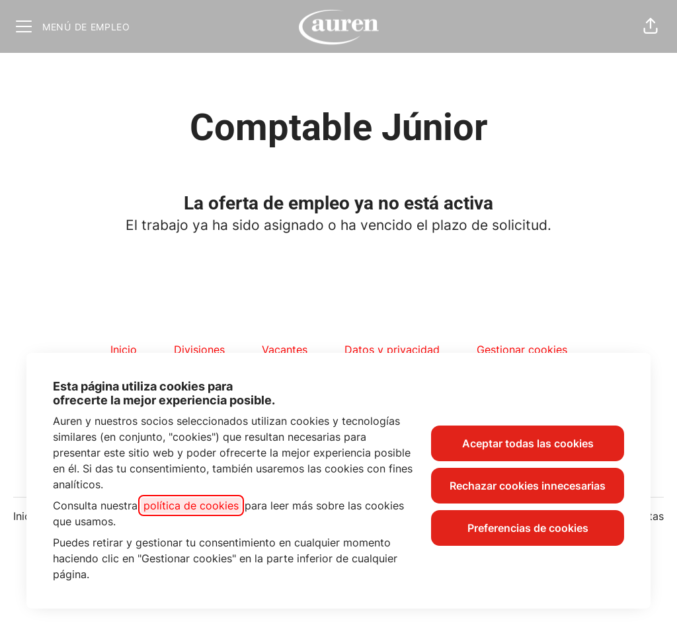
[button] (650, 26)
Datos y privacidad (392, 349)
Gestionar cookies (522, 349)
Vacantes (284, 349)
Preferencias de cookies (527, 528)
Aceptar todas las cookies (528, 443)
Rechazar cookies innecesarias (528, 485)
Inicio (123, 349)
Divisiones (199, 349)
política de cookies (191, 505)
